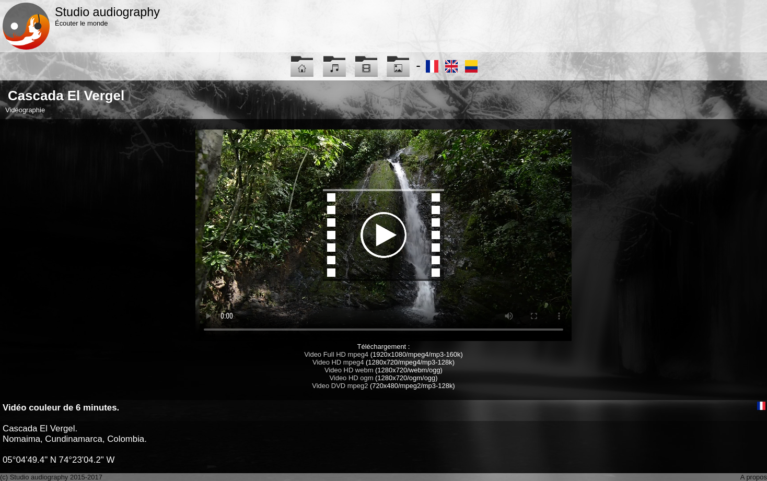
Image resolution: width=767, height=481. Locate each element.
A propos (753, 477)
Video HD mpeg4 (338, 362)
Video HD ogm (351, 378)
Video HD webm (348, 370)
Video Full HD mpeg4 (336, 354)
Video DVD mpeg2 (340, 386)
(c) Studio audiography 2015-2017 (51, 477)
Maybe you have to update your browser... (383, 235)
